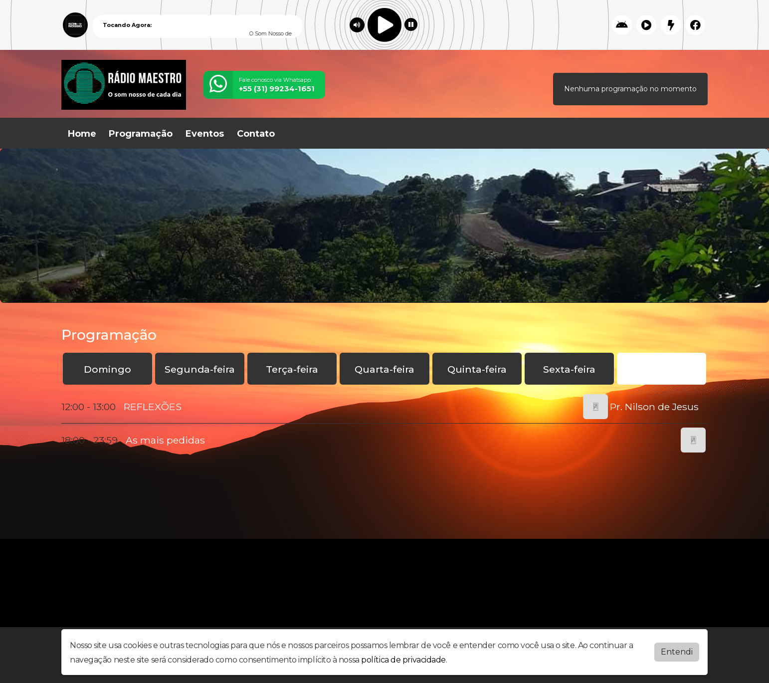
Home (82, 133)
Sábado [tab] (661, 369)
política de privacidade (403, 660)
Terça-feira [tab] (292, 369)
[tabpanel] (384, 423)
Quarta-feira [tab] (384, 369)
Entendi (677, 652)
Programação (141, 133)
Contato (256, 133)
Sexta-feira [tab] (569, 369)
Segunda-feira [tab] (200, 369)
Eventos (205, 133)
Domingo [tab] (107, 369)
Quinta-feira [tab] (477, 369)
